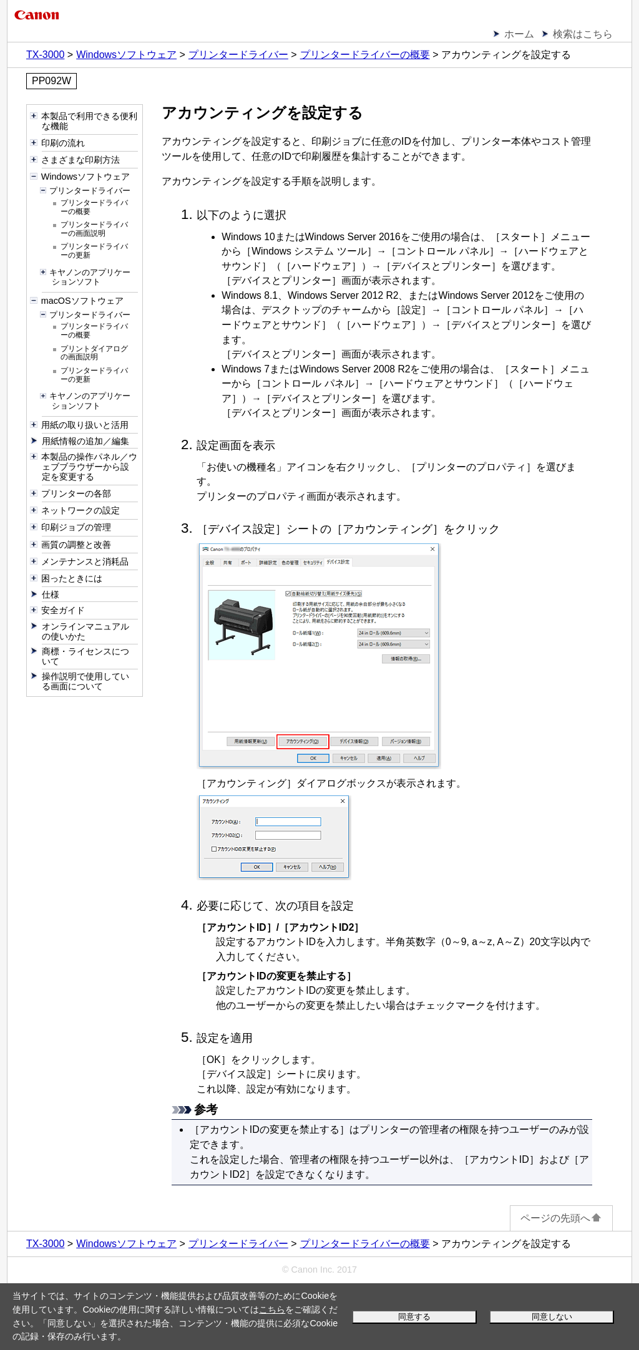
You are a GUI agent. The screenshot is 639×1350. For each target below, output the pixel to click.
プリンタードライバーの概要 (365, 54)
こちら (272, 1309)
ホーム (519, 34)
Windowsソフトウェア (126, 54)
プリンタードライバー (238, 54)
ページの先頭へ (561, 1218)
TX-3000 (45, 54)
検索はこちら (583, 34)
